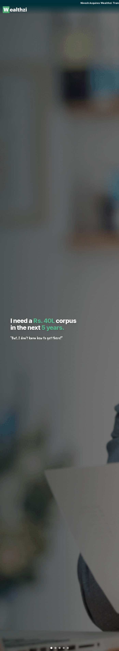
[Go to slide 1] (51, 648)
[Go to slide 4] (64, 648)
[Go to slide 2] (55, 648)
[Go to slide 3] (60, 648)
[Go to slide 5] (68, 648)
